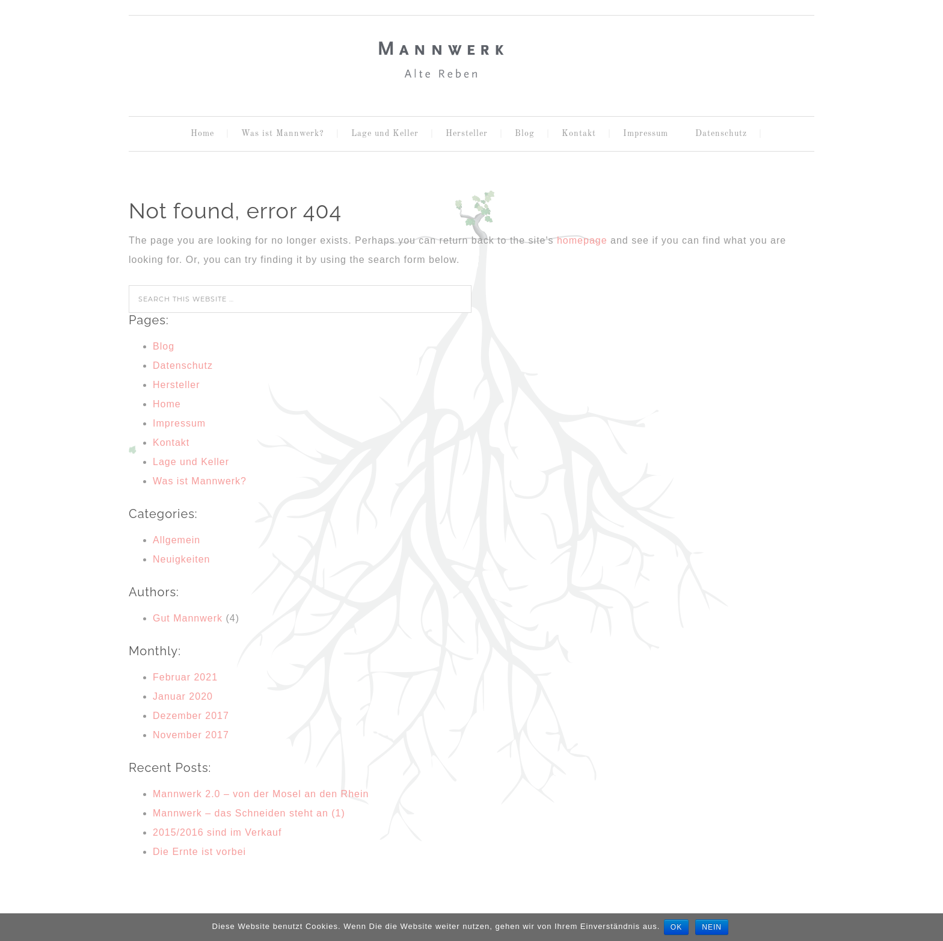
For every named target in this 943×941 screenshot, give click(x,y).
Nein (714, 927)
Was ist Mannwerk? (200, 481)
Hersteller (176, 385)
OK (677, 927)
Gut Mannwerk (188, 618)
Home (167, 404)
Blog (163, 346)
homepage (582, 240)
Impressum (179, 423)
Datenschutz (183, 365)
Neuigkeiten (181, 559)
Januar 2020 (183, 696)
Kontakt (171, 442)
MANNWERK (471, 61)
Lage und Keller (191, 462)
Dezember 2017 (191, 716)
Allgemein (176, 540)
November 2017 (191, 735)
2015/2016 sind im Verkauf (217, 832)
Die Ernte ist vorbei (199, 852)
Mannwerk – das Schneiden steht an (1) (249, 813)
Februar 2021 (185, 677)
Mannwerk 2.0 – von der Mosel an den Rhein (261, 794)
